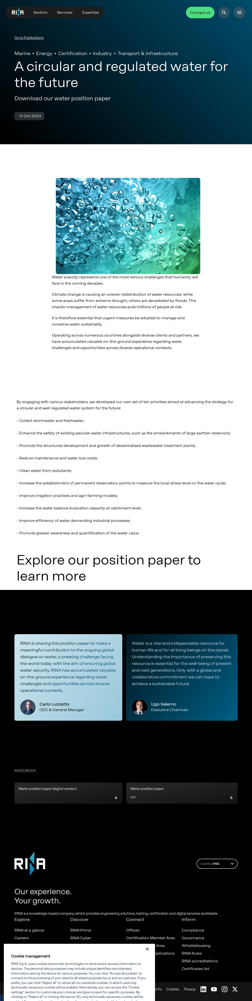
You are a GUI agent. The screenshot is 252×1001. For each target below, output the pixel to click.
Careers (21, 938)
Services (64, 12)
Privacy (190, 989)
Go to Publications (29, 38)
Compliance (193, 930)
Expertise (90, 12)
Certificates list (195, 969)
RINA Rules (192, 953)
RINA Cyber (80, 938)
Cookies (172, 989)
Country (218, 864)
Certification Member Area (150, 938)
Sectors (40, 12)
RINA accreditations (200, 961)
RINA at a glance (29, 930)
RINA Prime (80, 930)
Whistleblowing (196, 946)
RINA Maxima (82, 946)
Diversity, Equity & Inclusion (39, 946)
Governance (193, 938)
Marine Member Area (145, 946)
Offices (132, 930)
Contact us (200, 12)
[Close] (147, 956)
